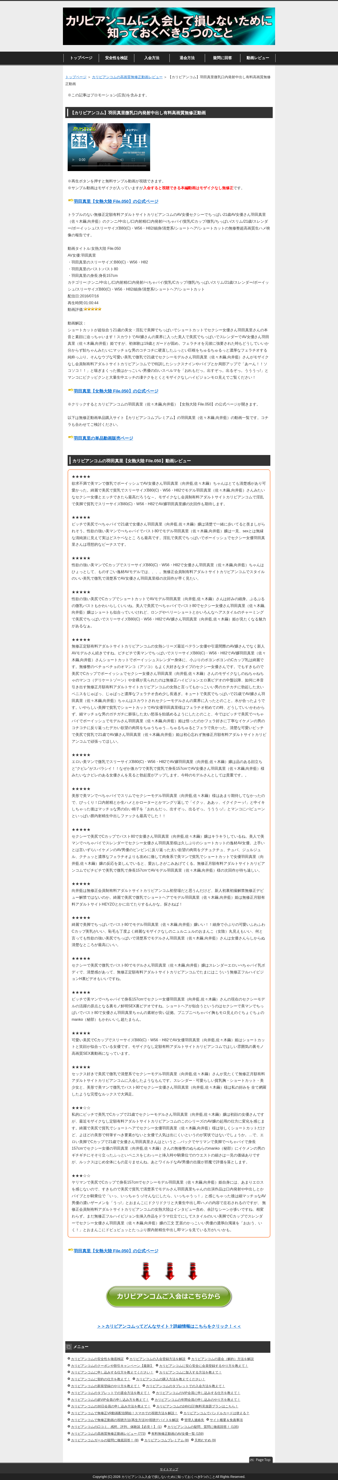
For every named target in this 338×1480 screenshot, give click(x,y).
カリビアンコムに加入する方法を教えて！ (190, 1372)
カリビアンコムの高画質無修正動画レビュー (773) (108, 1433)
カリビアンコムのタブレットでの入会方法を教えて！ (185, 1386)
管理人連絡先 (194, 1420)
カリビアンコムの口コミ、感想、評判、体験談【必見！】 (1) (116, 1427)
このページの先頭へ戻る (261, 1460)
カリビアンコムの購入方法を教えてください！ (170, 1379)
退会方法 (187, 58)
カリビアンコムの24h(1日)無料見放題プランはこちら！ (197, 1406)
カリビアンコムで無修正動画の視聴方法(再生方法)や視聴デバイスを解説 (125, 1420)
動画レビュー (258, 58)
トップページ (81, 58)
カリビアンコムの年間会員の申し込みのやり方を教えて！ (197, 1400)
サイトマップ (169, 1469)
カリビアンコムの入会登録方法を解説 (157, 1359)
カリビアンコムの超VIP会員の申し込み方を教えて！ (110, 1400)
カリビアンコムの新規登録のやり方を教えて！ (105, 1386)
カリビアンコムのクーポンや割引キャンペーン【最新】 (112, 1366)
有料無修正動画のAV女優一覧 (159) (177, 1433)
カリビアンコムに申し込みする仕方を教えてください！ (112, 1372)
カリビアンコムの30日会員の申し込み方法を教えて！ (111, 1406)
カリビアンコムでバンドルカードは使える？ (216, 1413)
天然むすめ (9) (205, 1440)
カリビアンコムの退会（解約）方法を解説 (222, 1359)
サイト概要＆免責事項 (226, 1420)
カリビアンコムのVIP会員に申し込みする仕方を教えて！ (198, 1393)
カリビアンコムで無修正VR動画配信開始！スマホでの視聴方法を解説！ (124, 1413)
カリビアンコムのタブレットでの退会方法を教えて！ (110, 1393)
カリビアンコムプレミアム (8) (166, 1440)
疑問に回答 (222, 58)
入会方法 (151, 58)
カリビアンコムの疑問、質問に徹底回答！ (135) (203, 1427)
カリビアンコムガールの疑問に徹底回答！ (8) (105, 1440)
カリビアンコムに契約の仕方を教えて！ (100, 1379)
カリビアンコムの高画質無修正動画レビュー (127, 77)
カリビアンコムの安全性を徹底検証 (97, 1359)
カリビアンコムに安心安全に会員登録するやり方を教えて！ (203, 1366)
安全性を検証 (116, 58)
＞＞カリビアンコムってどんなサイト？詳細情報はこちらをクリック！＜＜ (169, 1326)
